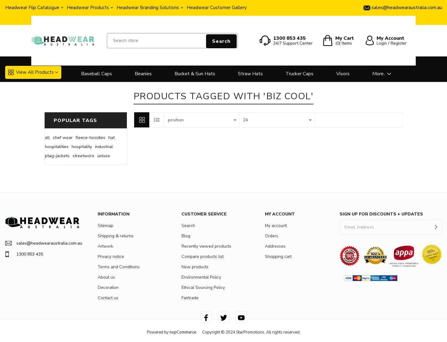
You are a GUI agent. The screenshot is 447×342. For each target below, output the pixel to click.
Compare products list (202, 256)
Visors (343, 73)
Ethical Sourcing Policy (203, 287)
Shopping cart (278, 256)
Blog (185, 236)
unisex (103, 156)
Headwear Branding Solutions (148, 8)
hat (111, 137)
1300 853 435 (24, 254)
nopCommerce (183, 332)
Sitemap (105, 226)
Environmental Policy (201, 277)
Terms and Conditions (119, 267)
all (47, 137)
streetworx (83, 156)
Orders (271, 236)
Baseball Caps (96, 73)
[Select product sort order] (202, 119)
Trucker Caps (299, 73)
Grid (141, 119)
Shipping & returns (116, 236)
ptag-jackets (57, 156)
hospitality (82, 147)
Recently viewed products (206, 246)
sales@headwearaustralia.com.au (42, 243)
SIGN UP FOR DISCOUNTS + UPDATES (381, 214)
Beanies (143, 73)
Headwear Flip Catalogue (32, 8)
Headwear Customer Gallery (217, 8)
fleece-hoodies (90, 137)
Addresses (275, 246)
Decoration (108, 287)
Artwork (105, 246)
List (156, 119)
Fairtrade (189, 298)
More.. (378, 73)
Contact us (108, 298)
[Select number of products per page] (277, 119)
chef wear (63, 137)
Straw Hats (250, 73)
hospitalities (57, 147)
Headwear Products (88, 8)
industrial (104, 147)
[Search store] (172, 40)
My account (276, 226)
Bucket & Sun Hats (194, 73)
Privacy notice (111, 256)
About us (106, 277)
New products (194, 267)
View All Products (31, 72)
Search (221, 41)
